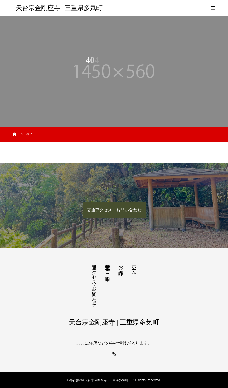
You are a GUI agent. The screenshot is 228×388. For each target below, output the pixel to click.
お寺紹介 (120, 264)
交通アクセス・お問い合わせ (114, 210)
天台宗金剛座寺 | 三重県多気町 (61, 7)
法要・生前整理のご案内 (107, 267)
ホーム (134, 266)
